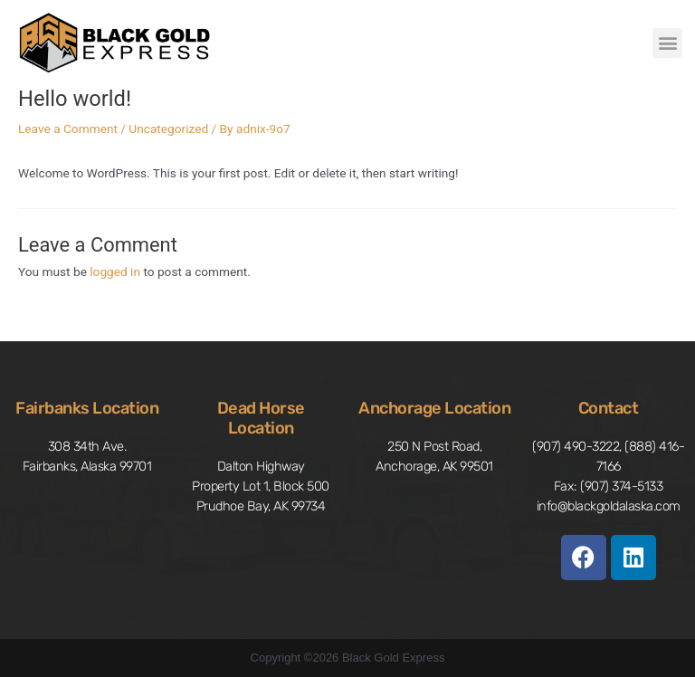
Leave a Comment (68, 128)
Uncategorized (168, 128)
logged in (115, 271)
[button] (667, 43)
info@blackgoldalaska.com (609, 506)
